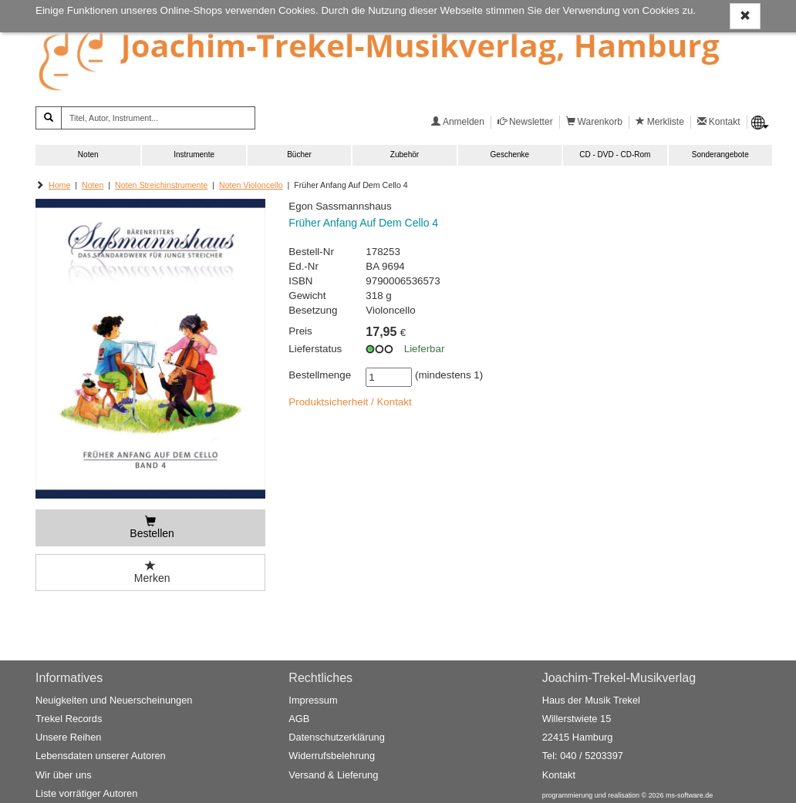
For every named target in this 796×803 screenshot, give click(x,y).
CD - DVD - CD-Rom (614, 154)
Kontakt (558, 775)
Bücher (299, 154)
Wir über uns (63, 775)
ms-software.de (689, 795)
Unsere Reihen (68, 737)
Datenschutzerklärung (336, 737)
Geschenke (510, 154)
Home (59, 185)
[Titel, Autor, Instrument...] (158, 117)
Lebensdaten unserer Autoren (100, 755)
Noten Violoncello (251, 185)
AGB (298, 718)
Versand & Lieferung (333, 775)
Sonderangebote (720, 154)
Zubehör (404, 154)
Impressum (312, 700)
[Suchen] (48, 117)
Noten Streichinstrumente (161, 185)
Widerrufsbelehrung (331, 755)
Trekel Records (68, 718)
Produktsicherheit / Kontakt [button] (349, 402)
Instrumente (194, 154)
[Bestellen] (150, 527)
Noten (88, 154)
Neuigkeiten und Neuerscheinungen (113, 700)
